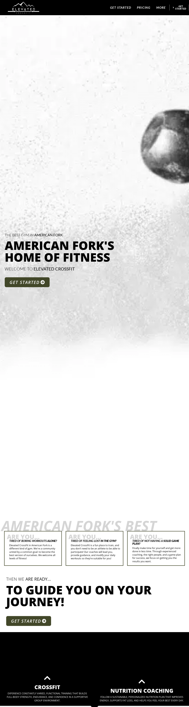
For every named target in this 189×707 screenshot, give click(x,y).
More (161, 7)
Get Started (120, 7)
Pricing (143, 7)
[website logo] (23, 7)
